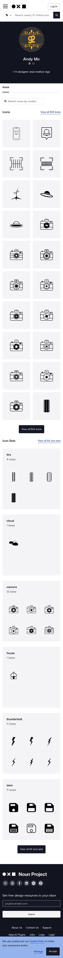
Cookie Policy (37, 941)
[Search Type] (8, 15)
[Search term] (33, 15)
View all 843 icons (51, 112)
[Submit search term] (56, 15)
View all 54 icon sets (49, 440)
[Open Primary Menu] (5, 6)
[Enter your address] (31, 903)
